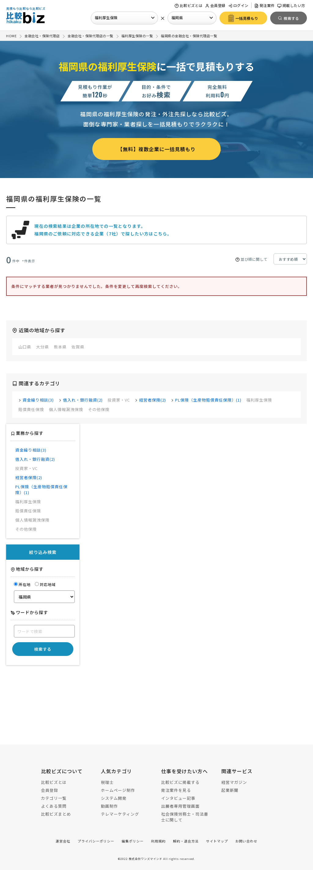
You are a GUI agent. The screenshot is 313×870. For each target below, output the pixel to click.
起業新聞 (229, 790)
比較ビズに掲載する (180, 782)
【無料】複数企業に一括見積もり (157, 149)
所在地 (22, 584)
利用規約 (158, 841)
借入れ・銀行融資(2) (83, 400)
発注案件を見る (176, 790)
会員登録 (215, 5)
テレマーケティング (120, 814)
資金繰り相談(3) (38, 400)
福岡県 (177, 17)
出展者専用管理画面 (180, 806)
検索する (42, 649)
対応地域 (45, 584)
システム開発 (114, 798)
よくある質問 (54, 806)
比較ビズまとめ (56, 814)
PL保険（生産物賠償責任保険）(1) (208, 400)
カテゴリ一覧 (54, 798)
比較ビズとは (189, 5)
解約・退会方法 (186, 841)
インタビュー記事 (178, 798)
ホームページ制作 (118, 790)
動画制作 (109, 806)
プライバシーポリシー (96, 841)
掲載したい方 (291, 5)
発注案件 (264, 5)
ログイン (238, 5)
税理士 (107, 782)
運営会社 (63, 841)
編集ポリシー (133, 841)
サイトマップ (217, 841)
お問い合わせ (246, 841)
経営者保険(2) (152, 400)
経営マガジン (234, 782)
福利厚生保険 (106, 17)
